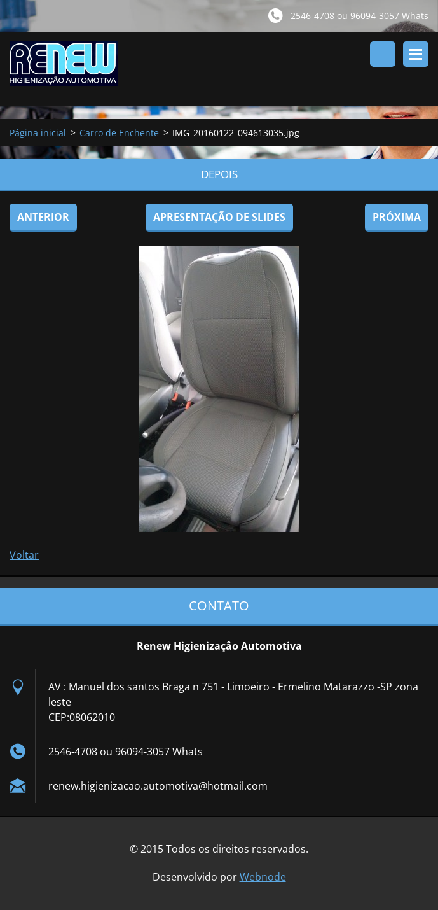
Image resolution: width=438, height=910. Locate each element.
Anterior (43, 217)
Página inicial (38, 133)
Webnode (263, 877)
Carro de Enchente (119, 133)
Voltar (24, 555)
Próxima (397, 217)
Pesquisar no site (382, 54)
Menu (415, 54)
